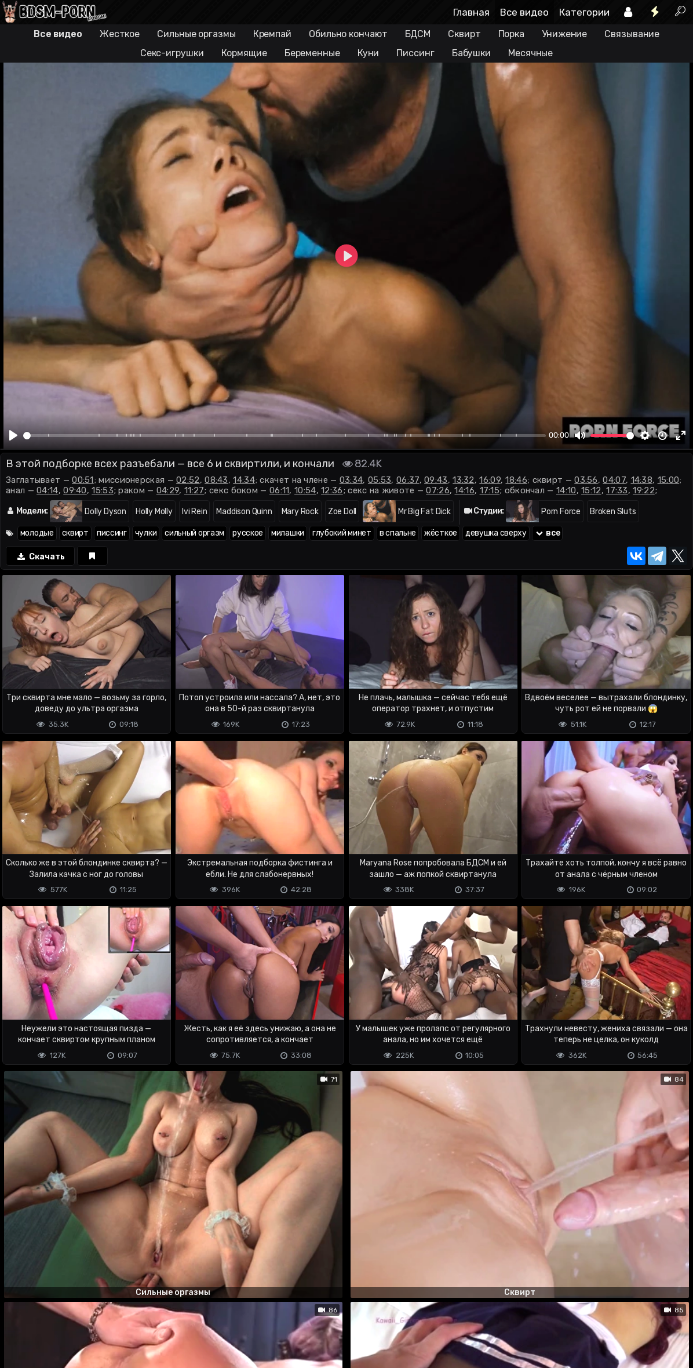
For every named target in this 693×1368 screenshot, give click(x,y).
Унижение (564, 33)
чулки (146, 533)
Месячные (530, 53)
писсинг (112, 533)
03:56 (586, 480)
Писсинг (415, 53)
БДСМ (418, 33)
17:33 (617, 490)
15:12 (591, 490)
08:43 (216, 480)
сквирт (75, 533)
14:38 (642, 480)
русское (247, 533)
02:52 (188, 480)
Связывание (631, 33)
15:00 (669, 480)
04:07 (614, 480)
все (547, 533)
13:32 (464, 480)
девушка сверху (496, 533)
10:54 (305, 490)
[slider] (284, 435)
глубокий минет (341, 533)
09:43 (436, 480)
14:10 (566, 490)
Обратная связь (121, 1339)
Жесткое (120, 33)
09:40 (75, 490)
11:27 (194, 490)
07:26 (438, 490)
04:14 (48, 490)
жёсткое (440, 533)
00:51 (83, 480)
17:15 (490, 490)
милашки (287, 533)
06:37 (408, 480)
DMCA (19, 1339)
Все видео (524, 12)
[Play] (13, 435)
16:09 (490, 480)
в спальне (398, 533)
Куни (369, 53)
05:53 (380, 480)
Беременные (312, 53)
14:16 (464, 490)
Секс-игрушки (172, 53)
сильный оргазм (194, 533)
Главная (471, 12)
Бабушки (471, 53)
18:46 (516, 480)
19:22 (644, 490)
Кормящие (244, 53)
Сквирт (464, 33)
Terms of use (60, 1339)
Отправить (46, 1290)
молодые (37, 533)
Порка (511, 33)
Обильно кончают (348, 33)
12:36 (332, 490)
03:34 (351, 480)
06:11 (279, 490)
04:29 (168, 490)
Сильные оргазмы (196, 33)
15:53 (103, 490)
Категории (584, 12)
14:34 (244, 480)
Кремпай (272, 33)
